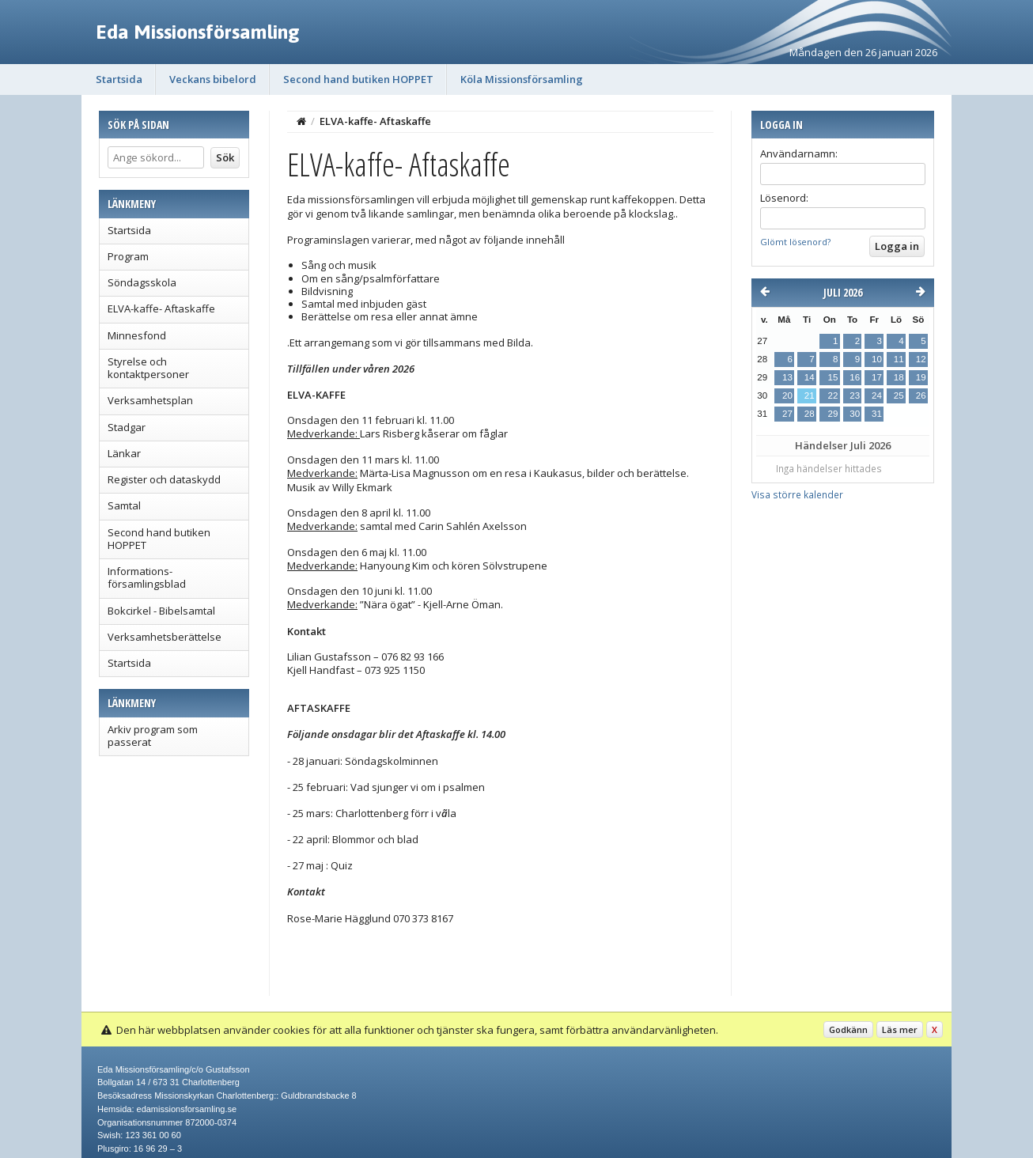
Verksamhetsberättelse (164, 637)
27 (787, 413)
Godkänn (848, 1029)
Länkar (124, 453)
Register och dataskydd (164, 479)
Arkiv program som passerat (153, 735)
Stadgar (127, 427)
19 (921, 377)
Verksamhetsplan (150, 400)
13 (787, 377)
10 (877, 359)
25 (899, 395)
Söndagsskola (142, 282)
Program (128, 256)
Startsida (119, 79)
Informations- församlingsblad (147, 577)
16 (854, 377)
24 (877, 395)
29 (832, 413)
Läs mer (900, 1029)
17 (877, 377)
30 (854, 413)
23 (854, 395)
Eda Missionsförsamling (198, 32)
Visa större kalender (797, 494)
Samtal (124, 505)
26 (921, 395)
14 (809, 377)
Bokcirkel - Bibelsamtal (161, 611)
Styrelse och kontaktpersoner (148, 367)
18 (899, 377)
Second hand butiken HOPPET (358, 79)
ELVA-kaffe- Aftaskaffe (161, 308)
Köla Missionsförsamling (521, 79)
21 (809, 395)
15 (832, 377)
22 (832, 395)
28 (809, 413)
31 (877, 413)
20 (787, 395)
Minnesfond (137, 335)
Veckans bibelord (212, 79)
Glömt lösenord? (795, 242)
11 (899, 359)
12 (921, 359)
